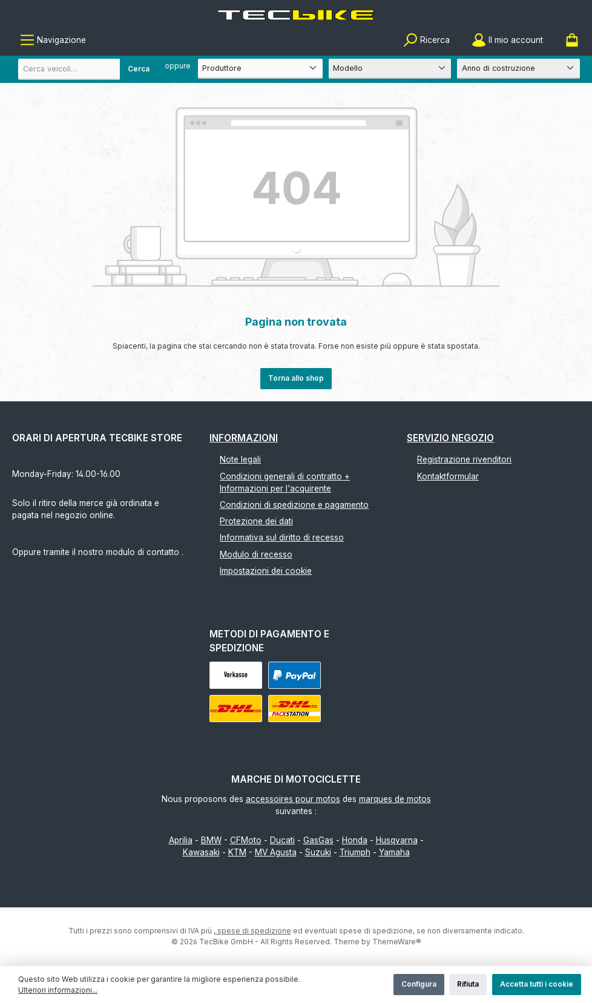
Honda (354, 840)
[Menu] (53, 40)
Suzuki (318, 852)
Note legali (240, 459)
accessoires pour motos (293, 799)
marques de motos (395, 799)
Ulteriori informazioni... (57, 990)
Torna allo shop (296, 378)
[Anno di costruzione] (518, 69)
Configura (418, 983)
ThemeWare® (396, 941)
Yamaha (394, 852)
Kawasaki (201, 852)
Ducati (282, 840)
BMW (211, 840)
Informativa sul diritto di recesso (282, 537)
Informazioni (243, 438)
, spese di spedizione (252, 930)
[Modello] (390, 69)
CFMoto (245, 840)
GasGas (318, 840)
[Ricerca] (426, 40)
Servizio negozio (450, 438)
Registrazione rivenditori (464, 459)
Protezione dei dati (256, 521)
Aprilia (180, 840)
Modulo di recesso (256, 554)
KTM (237, 852)
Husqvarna (397, 840)
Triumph (355, 852)
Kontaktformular (448, 476)
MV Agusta (276, 852)
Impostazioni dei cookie (266, 571)
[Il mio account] (507, 40)
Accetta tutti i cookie (536, 983)
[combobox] (87, 69)
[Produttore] (260, 69)
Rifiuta (468, 983)
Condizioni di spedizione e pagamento (294, 505)
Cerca (139, 68)
